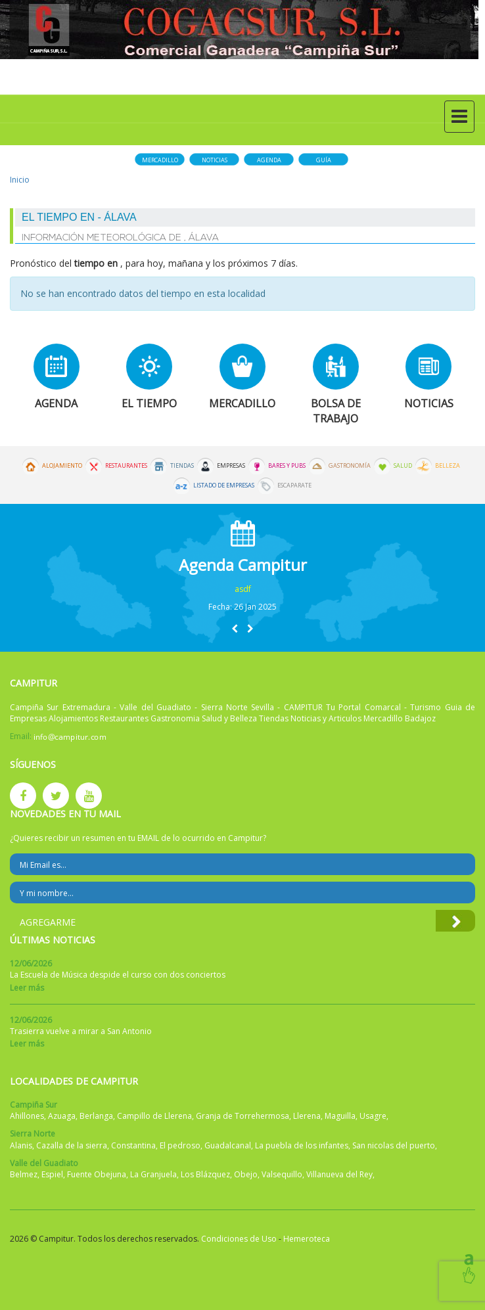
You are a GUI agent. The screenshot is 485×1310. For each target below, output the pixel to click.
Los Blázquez (205, 1174)
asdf (243, 589)
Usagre (372, 1115)
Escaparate (294, 485)
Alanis (21, 1145)
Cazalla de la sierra (71, 1145)
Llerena (307, 1115)
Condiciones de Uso (239, 1238)
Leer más (27, 987)
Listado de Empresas (223, 485)
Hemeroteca (306, 1238)
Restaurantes (126, 466)
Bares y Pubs (287, 466)
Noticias (214, 160)
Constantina (133, 1145)
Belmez (23, 1174)
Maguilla (340, 1115)
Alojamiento (62, 466)
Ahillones (27, 1115)
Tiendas (182, 466)
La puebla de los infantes (301, 1145)
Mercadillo (160, 160)
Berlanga (96, 1115)
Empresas (231, 466)
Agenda (269, 160)
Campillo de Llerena (154, 1115)
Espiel (52, 1174)
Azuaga (62, 1115)
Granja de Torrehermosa (242, 1115)
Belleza (447, 466)
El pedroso (180, 1145)
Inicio (20, 179)
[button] (234, 628)
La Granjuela (153, 1174)
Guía (323, 160)
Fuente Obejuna (96, 1174)
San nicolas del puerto (393, 1145)
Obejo (246, 1174)
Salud (403, 466)
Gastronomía (350, 466)
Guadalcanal (227, 1145)
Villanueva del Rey (339, 1174)
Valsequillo (282, 1174)
